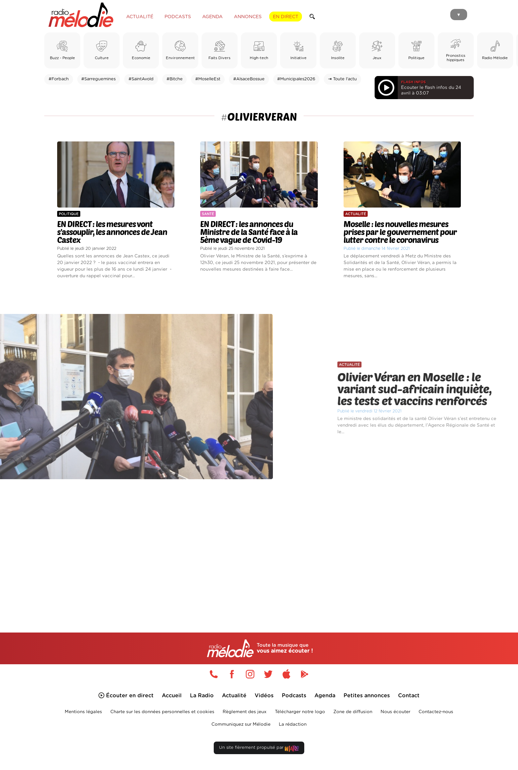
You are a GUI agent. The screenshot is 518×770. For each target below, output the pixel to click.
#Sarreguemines (98, 79)
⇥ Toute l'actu (342, 79)
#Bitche (174, 79)
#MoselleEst (207, 79)
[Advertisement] (259, 548)
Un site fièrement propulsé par (259, 749)
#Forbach (59, 79)
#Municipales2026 (296, 79)
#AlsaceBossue (249, 79)
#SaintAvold (141, 79)
